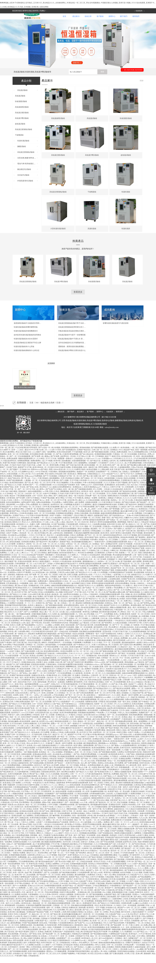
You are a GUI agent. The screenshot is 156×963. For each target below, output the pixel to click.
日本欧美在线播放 (27, 519)
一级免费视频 (13, 692)
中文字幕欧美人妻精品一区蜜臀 (85, 504)
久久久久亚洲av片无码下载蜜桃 (116, 489)
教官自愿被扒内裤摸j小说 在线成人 (80, 918)
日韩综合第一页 (111, 730)
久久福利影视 (77, 679)
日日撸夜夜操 (99, 559)
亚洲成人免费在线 (45, 938)
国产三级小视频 (139, 756)
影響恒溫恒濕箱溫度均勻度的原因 (115, 329)
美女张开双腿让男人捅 (43, 539)
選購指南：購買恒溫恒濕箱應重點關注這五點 (72, 353)
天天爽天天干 (21, 751)
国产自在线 (32, 598)
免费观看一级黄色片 (65, 464)
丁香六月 (28, 701)
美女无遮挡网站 (9, 458)
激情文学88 (116, 462)
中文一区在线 (125, 664)
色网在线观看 (109, 587)
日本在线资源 (141, 957)
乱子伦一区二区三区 (81, 657)
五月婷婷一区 (92, 743)
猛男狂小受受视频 (84, 725)
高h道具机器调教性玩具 (90, 613)
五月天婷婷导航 (44, 730)
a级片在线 (33, 703)
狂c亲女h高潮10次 (35, 552)
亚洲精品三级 (97, 517)
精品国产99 (10, 670)
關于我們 (124, 19)
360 (37, 409)
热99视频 (140, 670)
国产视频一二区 (75, 756)
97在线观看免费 (72, 530)
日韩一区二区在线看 (114, 951)
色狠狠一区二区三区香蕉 (107, 835)
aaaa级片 (140, 745)
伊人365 (18, 554)
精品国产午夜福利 (7, 712)
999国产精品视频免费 (14, 486)
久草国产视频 (121, 817)
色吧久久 (70, 552)
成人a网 (42, 537)
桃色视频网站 (54, 484)
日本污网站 (32, 535)
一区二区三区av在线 (87, 767)
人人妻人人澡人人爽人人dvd (132, 666)
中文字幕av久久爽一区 (85, 462)
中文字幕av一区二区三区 (30, 797)
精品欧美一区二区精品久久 (77, 697)
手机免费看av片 (120, 594)
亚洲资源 (125, 624)
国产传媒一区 (86, 765)
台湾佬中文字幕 (112, 559)
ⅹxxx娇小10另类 (54, 456)
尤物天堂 (134, 703)
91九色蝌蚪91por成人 (26, 478)
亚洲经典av (102, 504)
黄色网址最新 (148, 567)
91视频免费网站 (148, 839)
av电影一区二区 (43, 471)
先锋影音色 (139, 898)
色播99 (32, 530)
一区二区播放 (13, 697)
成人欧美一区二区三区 (90, 635)
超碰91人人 (10, 751)
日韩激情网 (130, 865)
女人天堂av (84, 600)
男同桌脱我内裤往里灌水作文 (55, 787)
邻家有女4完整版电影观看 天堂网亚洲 (19, 624)
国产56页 (114, 773)
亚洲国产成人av (39, 506)
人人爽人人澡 (40, 695)
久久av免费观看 (126, 938)
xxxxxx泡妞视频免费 (33, 852)
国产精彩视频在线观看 (100, 454)
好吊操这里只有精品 (76, 543)
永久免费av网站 (147, 931)
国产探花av (24, 679)
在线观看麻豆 (99, 730)
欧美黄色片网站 (18, 515)
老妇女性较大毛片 (25, 688)
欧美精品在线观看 (96, 489)
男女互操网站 (83, 927)
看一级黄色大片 (21, 640)
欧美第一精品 (43, 583)
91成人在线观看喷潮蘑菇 (139, 526)
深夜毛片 (84, 848)
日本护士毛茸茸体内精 (127, 841)
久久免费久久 (73, 561)
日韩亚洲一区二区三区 (99, 824)
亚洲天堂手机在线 (73, 769)
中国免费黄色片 (113, 776)
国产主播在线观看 (28, 657)
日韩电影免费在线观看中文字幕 (69, 905)
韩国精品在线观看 (7, 570)
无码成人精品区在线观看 (109, 874)
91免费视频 (68, 510)
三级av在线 (34, 784)
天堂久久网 (62, 543)
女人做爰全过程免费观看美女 (60, 493)
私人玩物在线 (44, 510)
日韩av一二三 (72, 787)
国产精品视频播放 (96, 900)
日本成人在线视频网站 (46, 598)
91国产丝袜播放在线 (108, 640)
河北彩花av (150, 797)
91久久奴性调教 (38, 480)
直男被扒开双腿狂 (55, 677)
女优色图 (63, 697)
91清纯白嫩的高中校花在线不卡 (66, 570)
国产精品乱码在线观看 (110, 497)
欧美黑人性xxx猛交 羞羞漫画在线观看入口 (55, 727)
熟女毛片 (50, 541)
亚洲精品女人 (78, 493)
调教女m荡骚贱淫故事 (118, 613)
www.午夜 (84, 808)
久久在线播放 (78, 736)
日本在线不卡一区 (124, 850)
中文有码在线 (26, 506)
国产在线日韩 (18, 557)
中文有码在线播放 (35, 653)
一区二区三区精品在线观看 (10, 526)
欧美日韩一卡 (129, 495)
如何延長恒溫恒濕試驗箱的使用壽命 (27, 341)
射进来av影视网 (59, 754)
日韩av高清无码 (66, 751)
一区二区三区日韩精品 (38, 559)
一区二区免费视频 (87, 907)
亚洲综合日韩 (5, 666)
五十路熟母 (135, 631)
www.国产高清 (133, 833)
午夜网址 (132, 747)
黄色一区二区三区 (70, 692)
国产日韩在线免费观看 (85, 699)
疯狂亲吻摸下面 (11, 567)
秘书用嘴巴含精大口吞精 (135, 475)
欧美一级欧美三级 (90, 473)
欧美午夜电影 (134, 793)
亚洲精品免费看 (121, 576)
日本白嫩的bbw (149, 519)
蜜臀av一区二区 (138, 695)
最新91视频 (70, 616)
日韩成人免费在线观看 (118, 458)
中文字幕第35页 (97, 583)
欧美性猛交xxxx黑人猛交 (21, 629)
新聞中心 (112, 19)
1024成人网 (149, 865)
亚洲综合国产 (68, 598)
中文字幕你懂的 (34, 644)
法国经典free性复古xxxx (36, 861)
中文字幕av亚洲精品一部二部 (26, 889)
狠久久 (138, 528)
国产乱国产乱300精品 (54, 495)
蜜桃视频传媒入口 (90, 567)
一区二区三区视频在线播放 (97, 813)
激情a (3, 537)
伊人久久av (118, 710)
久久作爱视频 (102, 578)
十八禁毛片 (87, 955)
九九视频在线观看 (121, 800)
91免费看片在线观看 (16, 609)
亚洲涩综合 (142, 460)
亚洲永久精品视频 (81, 519)
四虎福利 (113, 841)
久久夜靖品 (104, 557)
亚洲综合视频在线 (96, 653)
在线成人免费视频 (121, 644)
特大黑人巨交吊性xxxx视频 (96, 776)
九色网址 (120, 758)
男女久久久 (26, 528)
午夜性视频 (140, 495)
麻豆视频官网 (34, 835)
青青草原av (14, 519)
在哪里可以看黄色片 (110, 570)
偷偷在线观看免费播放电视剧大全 (114, 519)
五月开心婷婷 (124, 716)
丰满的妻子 (148, 532)
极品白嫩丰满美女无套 (129, 517)
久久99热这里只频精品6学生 (24, 695)
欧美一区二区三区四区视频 (18, 460)
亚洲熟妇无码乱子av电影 (9, 743)
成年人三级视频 (139, 557)
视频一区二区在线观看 (93, 532)
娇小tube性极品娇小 (147, 701)
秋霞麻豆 (77, 635)
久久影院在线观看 (73, 935)
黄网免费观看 (88, 751)
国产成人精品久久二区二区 (132, 530)
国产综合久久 (8, 554)
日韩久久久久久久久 (79, 747)
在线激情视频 (109, 484)
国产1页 (82, 605)
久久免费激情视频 (117, 705)
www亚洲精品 (30, 776)
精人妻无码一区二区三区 (48, 782)
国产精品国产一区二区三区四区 (133, 854)
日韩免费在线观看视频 (61, 835)
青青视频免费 (124, 773)
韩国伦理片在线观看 (66, 633)
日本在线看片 (126, 776)
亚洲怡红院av (144, 482)
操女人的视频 (49, 668)
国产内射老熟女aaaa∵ (117, 521)
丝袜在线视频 (12, 480)
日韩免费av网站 (24, 638)
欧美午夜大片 (79, 885)
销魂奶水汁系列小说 (64, 574)
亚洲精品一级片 (98, 550)
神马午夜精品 (25, 627)
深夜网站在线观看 (140, 826)
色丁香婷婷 (61, 557)
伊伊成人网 (12, 638)
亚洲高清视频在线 (148, 791)
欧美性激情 (99, 843)
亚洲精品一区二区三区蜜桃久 (140, 808)
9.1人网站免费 (103, 475)
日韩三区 (113, 473)
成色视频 (69, 635)
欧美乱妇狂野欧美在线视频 (57, 756)
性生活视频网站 (63, 489)
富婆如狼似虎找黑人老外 (42, 760)
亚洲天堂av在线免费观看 (146, 535)
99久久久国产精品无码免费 (113, 929)
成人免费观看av (9, 635)
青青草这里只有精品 (19, 563)
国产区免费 (36, 462)
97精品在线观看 (18, 651)
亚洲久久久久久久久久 (134, 640)
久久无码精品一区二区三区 (13, 500)
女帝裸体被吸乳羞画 (97, 800)
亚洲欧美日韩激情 (138, 797)
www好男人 (150, 773)
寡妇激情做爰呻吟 (129, 649)
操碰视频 (73, 732)
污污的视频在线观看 (65, 651)
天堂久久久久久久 (71, 839)
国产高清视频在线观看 (115, 668)
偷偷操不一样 (82, 478)
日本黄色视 (10, 504)
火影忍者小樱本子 (58, 635)
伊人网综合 (122, 618)
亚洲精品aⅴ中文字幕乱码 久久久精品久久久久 (105, 692)
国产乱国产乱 (134, 489)
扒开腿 (6, 631)
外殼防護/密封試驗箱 (24, 189)
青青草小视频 (143, 673)
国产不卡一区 (147, 765)
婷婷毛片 (120, 563)
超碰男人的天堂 (144, 605)
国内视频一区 (50, 460)
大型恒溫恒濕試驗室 (58, 235)
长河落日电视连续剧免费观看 (90, 787)
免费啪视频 (22, 863)
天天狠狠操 (99, 462)
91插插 (68, 754)
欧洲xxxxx (123, 916)
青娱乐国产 (62, 861)
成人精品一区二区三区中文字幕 (43, 489)
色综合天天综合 (100, 868)
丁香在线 (72, 572)
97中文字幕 (55, 850)
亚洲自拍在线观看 (25, 567)
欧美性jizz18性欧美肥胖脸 (110, 543)
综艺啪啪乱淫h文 (44, 795)
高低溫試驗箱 (21, 96)
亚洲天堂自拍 (125, 754)
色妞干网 (28, 879)
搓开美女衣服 (52, 633)
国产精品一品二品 (80, 596)
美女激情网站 (14, 627)
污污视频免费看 (60, 957)
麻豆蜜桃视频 (80, 881)
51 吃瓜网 (91, 603)
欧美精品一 (114, 749)
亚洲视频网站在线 (141, 458)
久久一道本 (140, 802)
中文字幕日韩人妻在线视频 (79, 583)
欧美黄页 (76, 510)
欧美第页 (86, 537)
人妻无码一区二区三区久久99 (72, 532)
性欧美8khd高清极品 (96, 688)
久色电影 (64, 655)
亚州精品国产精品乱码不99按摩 (117, 843)
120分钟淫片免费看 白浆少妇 (64, 517)
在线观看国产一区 (103, 478)
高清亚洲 (76, 664)
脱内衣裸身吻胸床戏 (77, 865)
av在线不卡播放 (14, 657)
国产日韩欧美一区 (97, 659)
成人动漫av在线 (23, 833)
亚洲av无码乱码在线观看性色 (66, 712)
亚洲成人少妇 (94, 848)
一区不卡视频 (69, 622)
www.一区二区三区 (17, 852)
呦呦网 (63, 552)
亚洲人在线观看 (98, 563)
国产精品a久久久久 (126, 684)
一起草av (36, 701)
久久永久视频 (99, 734)
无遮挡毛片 (15, 942)
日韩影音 (101, 708)
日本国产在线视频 (146, 517)
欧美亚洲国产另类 (7, 738)
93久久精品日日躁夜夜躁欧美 (26, 574)
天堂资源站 (4, 776)
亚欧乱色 (106, 747)
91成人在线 (64, 653)
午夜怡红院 (30, 666)
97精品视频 (69, 554)
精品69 (12, 502)
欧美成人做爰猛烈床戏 (87, 646)
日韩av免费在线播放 (14, 576)
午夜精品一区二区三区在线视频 (125, 460)
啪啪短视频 (148, 721)
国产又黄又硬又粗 (129, 537)
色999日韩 (67, 848)
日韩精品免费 (37, 627)
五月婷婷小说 (25, 475)
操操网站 (65, 804)
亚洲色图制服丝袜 (50, 627)
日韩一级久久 (76, 909)
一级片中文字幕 (37, 773)
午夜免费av (94, 546)
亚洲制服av (139, 480)
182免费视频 (108, 620)
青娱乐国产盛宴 (104, 773)
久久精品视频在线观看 (48, 664)
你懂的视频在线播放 (39, 620)
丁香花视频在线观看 (24, 502)
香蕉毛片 (93, 528)
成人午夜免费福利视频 (133, 469)
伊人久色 (101, 598)
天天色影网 (127, 552)
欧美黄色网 (113, 760)
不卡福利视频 (77, 458)
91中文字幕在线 (41, 478)
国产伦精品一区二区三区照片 (94, 594)
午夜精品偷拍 (51, 670)
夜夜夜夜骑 (143, 833)
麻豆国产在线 (99, 896)
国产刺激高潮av (6, 521)
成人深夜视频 (51, 578)
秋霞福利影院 (69, 938)
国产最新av (115, 751)
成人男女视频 (24, 572)
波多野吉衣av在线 (86, 581)
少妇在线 (109, 800)
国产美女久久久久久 (22, 546)
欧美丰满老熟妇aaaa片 (92, 493)
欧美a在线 (14, 572)
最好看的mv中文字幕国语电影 (81, 850)
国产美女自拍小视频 (8, 587)
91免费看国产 (47, 646)
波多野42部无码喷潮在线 (117, 714)
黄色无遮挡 (147, 651)
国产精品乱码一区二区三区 (129, 570)
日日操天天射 (95, 629)
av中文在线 (64, 870)
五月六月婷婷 (112, 500)
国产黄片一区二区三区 (74, 701)
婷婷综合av (54, 565)
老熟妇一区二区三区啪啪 (108, 546)
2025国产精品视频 (58, 530)
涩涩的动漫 (107, 638)
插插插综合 (82, 692)
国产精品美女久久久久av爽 (47, 469)
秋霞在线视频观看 (144, 655)
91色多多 (119, 484)
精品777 (108, 462)
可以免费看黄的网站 (27, 868)
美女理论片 (44, 493)
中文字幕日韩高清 (7, 819)
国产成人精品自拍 (87, 460)
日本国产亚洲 (11, 473)
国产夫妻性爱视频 (23, 670)
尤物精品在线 (101, 714)
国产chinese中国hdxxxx (129, 515)
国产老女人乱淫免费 (73, 684)
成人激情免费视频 (14, 929)
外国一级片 (128, 852)
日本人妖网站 (45, 592)
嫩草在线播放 (53, 559)
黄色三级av (52, 557)
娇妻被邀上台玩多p (52, 833)
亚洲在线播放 (51, 613)
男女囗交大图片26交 (24, 458)
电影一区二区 (15, 723)
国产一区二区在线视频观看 (20, 462)
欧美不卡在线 (48, 813)
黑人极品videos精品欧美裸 (40, 572)
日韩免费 (99, 587)
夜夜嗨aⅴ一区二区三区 (128, 559)
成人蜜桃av (45, 462)
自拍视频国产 (115, 725)
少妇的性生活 (10, 933)
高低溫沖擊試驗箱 (20, 125)
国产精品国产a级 (74, 703)
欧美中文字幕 (39, 705)
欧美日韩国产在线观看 (9, 646)
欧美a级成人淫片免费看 (30, 524)
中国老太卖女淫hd (120, 833)
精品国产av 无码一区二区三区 (97, 876)
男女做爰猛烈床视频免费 (122, 561)
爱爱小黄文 (106, 524)
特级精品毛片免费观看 (81, 940)
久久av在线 (56, 903)
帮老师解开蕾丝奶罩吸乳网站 (16, 611)
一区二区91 (84, 835)
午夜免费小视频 (21, 962)
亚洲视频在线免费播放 (65, 519)
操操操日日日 (136, 581)
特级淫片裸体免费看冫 (68, 898)
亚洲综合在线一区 (81, 900)
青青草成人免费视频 (90, 618)
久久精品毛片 (122, 653)
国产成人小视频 (38, 780)
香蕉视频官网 (109, 583)
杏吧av (88, 819)
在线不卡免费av (56, 521)
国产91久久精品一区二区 (81, 576)
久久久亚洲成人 (124, 822)
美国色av (101, 769)
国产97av (56, 708)
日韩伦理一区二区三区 (100, 681)
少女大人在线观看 (131, 482)
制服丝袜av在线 (22, 581)
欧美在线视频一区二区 (93, 471)
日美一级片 (5, 909)
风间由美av (22, 552)
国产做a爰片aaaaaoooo (30, 576)
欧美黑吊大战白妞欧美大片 (116, 675)
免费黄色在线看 (91, 708)
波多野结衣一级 (36, 955)
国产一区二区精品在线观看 (112, 482)
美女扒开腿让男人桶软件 (83, 521)
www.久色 (76, 587)
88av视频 (59, 598)
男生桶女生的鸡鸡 (127, 633)
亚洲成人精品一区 (129, 723)
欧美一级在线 (95, 497)
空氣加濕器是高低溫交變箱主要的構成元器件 (72, 337)
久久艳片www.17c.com (92, 464)
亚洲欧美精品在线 (28, 668)
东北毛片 (84, 863)
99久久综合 (132, 784)
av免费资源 (90, 881)
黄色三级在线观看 (68, 631)
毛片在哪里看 (63, 784)
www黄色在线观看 (51, 607)
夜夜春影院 (78, 931)
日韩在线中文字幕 (135, 576)
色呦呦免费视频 (23, 467)
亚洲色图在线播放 (28, 548)
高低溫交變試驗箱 (20, 119)
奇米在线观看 (102, 585)
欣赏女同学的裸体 (64, 576)
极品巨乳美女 (75, 497)
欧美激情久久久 (23, 530)
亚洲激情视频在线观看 (103, 460)
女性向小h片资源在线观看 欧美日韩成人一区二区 (104, 607)
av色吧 (63, 918)
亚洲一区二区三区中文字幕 (56, 506)
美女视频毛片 (82, 922)
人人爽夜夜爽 (41, 557)
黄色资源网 (148, 539)
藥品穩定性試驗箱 (23, 177)
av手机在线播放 (111, 513)
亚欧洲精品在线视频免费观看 (90, 638)
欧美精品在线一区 (129, 462)
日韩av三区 (36, 675)
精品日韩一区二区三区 (129, 780)
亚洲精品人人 (38, 655)
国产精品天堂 (95, 467)
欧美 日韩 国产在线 (117, 475)
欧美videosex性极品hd (135, 688)
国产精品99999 (131, 510)
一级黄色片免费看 (18, 859)
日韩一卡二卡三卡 (77, 780)
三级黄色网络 (43, 793)
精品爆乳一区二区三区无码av (102, 535)
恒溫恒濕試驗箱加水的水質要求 (26, 345)
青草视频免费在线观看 (38, 616)
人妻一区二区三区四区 (90, 874)
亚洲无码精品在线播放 (38, 824)
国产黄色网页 (107, 629)
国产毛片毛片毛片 (127, 480)
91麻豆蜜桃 (13, 497)
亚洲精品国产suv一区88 (9, 513)
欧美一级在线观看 (77, 723)
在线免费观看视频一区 (80, 467)
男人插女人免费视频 (109, 957)
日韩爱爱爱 (135, 927)
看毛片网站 (60, 504)
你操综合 (66, 524)
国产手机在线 (37, 629)
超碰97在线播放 (34, 944)
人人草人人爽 (36, 642)
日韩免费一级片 (91, 502)
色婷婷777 (132, 690)
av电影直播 (63, 572)
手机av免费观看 (32, 510)
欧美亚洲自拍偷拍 (17, 489)
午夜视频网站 (33, 900)
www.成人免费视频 (135, 519)
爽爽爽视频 (64, 497)
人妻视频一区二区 (31, 486)
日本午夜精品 (71, 644)
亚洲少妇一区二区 (116, 681)
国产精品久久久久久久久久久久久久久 (59, 662)
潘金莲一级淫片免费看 (130, 701)
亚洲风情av (12, 578)
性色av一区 (111, 767)
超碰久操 (20, 583)
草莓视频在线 (18, 482)
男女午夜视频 (137, 539)
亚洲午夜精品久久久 (11, 927)
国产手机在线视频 (107, 848)
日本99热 (84, 684)
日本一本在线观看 (88, 903)
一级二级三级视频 (138, 454)
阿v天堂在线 (10, 938)
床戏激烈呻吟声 (54, 649)
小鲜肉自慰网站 (62, 659)
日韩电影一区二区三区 (85, 616)
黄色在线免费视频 (22, 616)
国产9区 (19, 635)
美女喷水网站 (59, 644)
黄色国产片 (109, 894)
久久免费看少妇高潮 (19, 900)
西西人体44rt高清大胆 (57, 475)
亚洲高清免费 (16, 822)
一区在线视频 (66, 649)
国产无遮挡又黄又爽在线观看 (68, 857)
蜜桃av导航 (46, 808)
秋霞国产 (22, 646)
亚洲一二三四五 (17, 456)
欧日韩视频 (7, 594)
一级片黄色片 (77, 526)
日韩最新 (53, 583)
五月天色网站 (126, 596)
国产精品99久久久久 (48, 576)
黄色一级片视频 (128, 677)
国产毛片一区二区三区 (93, 541)
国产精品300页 (117, 524)
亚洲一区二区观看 (48, 721)
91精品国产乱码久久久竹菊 (11, 705)
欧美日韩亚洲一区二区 (147, 907)
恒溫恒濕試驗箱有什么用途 (24, 353)
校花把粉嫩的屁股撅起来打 (71, 537)
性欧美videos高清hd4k (16, 811)
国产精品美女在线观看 (69, 642)
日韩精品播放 (95, 537)
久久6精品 (41, 464)
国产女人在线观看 (51, 879)
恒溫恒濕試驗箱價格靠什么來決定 (26, 356)
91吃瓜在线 (67, 925)
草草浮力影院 (37, 865)
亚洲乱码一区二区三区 (98, 697)
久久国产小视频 (40, 633)
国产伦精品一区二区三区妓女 (92, 484)
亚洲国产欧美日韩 (128, 585)
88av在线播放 (57, 758)
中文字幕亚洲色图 (66, 469)
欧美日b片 (38, 771)
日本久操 (4, 497)
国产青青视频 (114, 515)
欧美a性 (148, 762)
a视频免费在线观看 (105, 627)
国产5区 (28, 489)
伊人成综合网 (46, 701)
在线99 (148, 554)
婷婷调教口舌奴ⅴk (39, 734)
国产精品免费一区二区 (119, 931)
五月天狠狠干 (140, 493)
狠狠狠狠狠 (68, 539)
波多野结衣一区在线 (68, 462)
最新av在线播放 (123, 699)
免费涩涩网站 (68, 508)
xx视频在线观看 (17, 800)
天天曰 (32, 541)
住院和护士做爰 (94, 664)
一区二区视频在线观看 (43, 491)
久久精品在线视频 (93, 506)
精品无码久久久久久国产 (14, 618)
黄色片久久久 (39, 749)
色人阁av (24, 944)
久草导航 (81, 776)
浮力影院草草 (46, 797)
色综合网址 (64, 780)
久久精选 (61, 550)
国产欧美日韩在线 (61, 603)
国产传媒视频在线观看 (83, 495)
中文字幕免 (106, 581)
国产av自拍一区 (44, 454)
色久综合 (134, 491)
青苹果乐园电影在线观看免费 (94, 526)
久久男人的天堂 (25, 480)
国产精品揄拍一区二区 (109, 670)
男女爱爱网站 (24, 808)
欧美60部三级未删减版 (62, 467)
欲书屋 (9, 876)
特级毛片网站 (45, 526)
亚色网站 (4, 710)
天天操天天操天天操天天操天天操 (23, 471)
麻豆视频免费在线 (90, 749)
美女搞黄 (46, 629)
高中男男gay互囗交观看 (78, 889)
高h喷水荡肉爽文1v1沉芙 (19, 585)
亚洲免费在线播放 (39, 594)
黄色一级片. (132, 613)
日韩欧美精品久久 (94, 480)
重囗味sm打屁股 (21, 592)
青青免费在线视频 (88, 587)
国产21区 (131, 513)
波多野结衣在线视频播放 (67, 535)
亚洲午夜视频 (45, 723)
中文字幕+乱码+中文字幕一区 (86, 598)
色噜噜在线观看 (91, 508)
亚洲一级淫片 (142, 771)
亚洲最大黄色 (148, 879)
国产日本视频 (133, 806)
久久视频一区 (127, 756)
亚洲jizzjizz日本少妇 (140, 596)
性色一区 (24, 870)
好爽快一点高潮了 (36, 828)
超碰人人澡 (109, 771)
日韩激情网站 (133, 819)
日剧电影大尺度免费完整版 (95, 736)
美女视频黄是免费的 (125, 767)
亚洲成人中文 (119, 907)
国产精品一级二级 (53, 609)
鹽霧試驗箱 (20, 154)
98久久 (130, 458)
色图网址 (18, 758)
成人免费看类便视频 (124, 467)
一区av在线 (102, 857)
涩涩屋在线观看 (110, 653)
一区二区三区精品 (144, 929)
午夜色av (74, 949)
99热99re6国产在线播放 (51, 642)
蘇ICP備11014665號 (109, 423)
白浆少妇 (39, 657)
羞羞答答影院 (107, 787)
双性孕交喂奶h (104, 574)
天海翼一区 (35, 743)
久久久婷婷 (116, 701)
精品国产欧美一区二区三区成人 (123, 574)
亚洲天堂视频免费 (7, 758)
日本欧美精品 (150, 644)
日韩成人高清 (68, 714)
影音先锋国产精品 (7, 493)
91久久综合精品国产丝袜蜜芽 (64, 491)
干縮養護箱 (18, 142)
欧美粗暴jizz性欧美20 (45, 515)
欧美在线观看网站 (13, 508)
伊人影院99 (103, 690)
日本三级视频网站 (80, 469)
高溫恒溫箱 (92, 235)
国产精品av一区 (115, 922)
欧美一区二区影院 (51, 581)
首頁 (64, 19)
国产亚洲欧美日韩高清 (63, 716)
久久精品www (59, 813)
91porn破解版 (93, 574)
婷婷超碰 (104, 885)
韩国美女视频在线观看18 (124, 839)
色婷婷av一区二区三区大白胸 (122, 506)
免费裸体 (69, 688)
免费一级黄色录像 (43, 530)
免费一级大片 (63, 583)
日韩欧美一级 (30, 515)
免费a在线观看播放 (43, 508)
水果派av (83, 664)
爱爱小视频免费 (9, 791)
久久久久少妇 (150, 745)
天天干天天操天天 (13, 668)
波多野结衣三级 (57, 510)
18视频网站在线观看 (67, 811)
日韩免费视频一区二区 (23, 570)
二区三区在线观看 (7, 616)
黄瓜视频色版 (46, 835)
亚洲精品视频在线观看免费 (116, 548)
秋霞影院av (43, 589)
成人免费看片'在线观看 (90, 675)
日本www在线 (150, 662)
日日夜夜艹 (68, 563)
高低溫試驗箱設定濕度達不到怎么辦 (27, 349)
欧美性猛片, (133, 940)
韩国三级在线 (146, 872)
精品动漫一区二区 (40, 909)
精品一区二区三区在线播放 (36, 811)
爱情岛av (62, 791)
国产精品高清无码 (60, 703)
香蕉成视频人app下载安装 (18, 596)
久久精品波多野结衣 (9, 467)
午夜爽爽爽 (24, 589)
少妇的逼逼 (78, 464)
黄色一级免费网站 (49, 458)
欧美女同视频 (131, 605)
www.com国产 (45, 690)
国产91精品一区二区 (135, 857)
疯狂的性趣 (31, 469)
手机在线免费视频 (52, 898)
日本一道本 (141, 811)
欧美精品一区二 (45, 758)
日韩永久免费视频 (77, 541)
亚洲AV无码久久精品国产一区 (19, 920)
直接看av (109, 594)
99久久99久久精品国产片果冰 (74, 876)
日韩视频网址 (12, 868)
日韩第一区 (147, 734)
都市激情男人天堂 (101, 633)
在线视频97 (93, 469)
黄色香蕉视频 (106, 561)
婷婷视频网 (97, 854)
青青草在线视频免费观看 (107, 528)
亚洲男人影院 (18, 701)
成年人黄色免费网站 (24, 721)
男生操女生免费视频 (86, 559)
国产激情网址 (140, 543)
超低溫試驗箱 (19, 131)
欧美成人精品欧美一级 (53, 600)
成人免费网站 (28, 822)
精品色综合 (104, 613)
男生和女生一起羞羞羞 (56, 688)
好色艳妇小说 (111, 914)
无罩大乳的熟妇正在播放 (70, 484)
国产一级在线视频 (72, 808)
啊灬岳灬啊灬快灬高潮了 (87, 515)
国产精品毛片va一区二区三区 (97, 605)
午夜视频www (107, 464)
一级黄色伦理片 (99, 548)
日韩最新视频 (41, 716)
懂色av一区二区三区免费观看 (19, 686)
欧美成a (151, 741)
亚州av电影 (4, 471)
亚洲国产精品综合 (84, 456)
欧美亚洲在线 (59, 673)
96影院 (50, 594)
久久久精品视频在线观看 (111, 679)
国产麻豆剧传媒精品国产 (45, 868)
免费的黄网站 (36, 467)
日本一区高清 (37, 502)
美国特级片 (22, 497)
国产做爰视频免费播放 (117, 813)
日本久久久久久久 (117, 469)
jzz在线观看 (79, 708)
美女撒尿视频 (139, 578)
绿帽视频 (141, 497)
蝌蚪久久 (73, 565)
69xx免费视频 (125, 749)
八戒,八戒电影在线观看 (17, 826)
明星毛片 (130, 528)
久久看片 (67, 589)
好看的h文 (127, 710)
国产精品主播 (55, 920)
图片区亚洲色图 (144, 541)
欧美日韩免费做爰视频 (124, 583)
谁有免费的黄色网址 (72, 611)
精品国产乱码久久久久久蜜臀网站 (91, 592)
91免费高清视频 (135, 800)
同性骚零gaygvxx (12, 703)
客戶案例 (100, 19)
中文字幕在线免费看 (87, 513)
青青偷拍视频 (85, 454)
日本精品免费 (30, 557)
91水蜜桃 (26, 762)
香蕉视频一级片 (36, 841)
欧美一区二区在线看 (11, 830)
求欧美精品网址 (9, 804)
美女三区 (25, 725)
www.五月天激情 (27, 719)
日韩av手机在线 (137, 473)
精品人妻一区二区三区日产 (54, 863)
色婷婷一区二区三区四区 (140, 620)
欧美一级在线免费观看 (145, 462)
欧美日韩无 (107, 471)
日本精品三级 (53, 734)
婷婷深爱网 (73, 804)
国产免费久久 (119, 535)
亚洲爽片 (121, 510)
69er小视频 (27, 603)
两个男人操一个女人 (29, 484)
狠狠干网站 (52, 806)
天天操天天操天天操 (120, 638)
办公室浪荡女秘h (38, 578)
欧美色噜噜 (125, 454)
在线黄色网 (121, 881)
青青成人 (83, 771)
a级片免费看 (79, 508)
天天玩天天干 (54, 942)
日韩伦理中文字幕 (135, 629)
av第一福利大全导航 (141, 561)
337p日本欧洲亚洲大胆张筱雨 (26, 454)
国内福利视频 (50, 651)
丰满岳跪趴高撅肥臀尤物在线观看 (87, 539)
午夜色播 (16, 916)
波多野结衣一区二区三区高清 (65, 515)
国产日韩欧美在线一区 (143, 500)
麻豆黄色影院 (63, 883)
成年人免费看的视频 (115, 852)
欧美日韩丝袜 (107, 911)
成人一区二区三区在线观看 (95, 500)
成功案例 (109, 315)
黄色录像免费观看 (115, 552)
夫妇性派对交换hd (90, 627)
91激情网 (134, 716)
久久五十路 (126, 581)
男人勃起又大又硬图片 (146, 657)
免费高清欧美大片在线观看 (117, 502)
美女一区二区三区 (134, 618)
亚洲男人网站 (138, 852)
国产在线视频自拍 (69, 456)
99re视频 (29, 655)
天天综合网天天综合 (123, 635)
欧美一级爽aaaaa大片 (84, 491)
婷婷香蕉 (11, 581)
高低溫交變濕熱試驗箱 (22, 136)
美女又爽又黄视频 (13, 673)
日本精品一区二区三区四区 (25, 712)
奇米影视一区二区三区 (92, 679)
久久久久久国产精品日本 (145, 837)
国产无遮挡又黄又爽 (125, 903)
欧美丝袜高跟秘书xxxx (68, 559)
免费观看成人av (79, 677)
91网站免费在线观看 (22, 708)
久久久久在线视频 (53, 780)
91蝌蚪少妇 (114, 557)
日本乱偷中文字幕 (145, 780)
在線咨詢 (139, 11)
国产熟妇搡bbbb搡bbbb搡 (136, 471)
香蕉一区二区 (119, 609)
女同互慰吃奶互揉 (42, 719)
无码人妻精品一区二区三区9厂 (84, 727)
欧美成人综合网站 (74, 557)
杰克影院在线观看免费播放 (109, 486)
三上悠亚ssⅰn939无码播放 (129, 546)
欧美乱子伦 (144, 920)
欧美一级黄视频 (141, 456)
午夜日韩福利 (43, 484)
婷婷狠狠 (148, 732)
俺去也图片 (24, 703)
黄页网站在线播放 (68, 778)
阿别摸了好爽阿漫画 (18, 469)
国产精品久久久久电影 (13, 491)
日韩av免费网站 (115, 624)
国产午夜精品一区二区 (147, 708)
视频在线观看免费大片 (27, 464)
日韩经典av (96, 819)
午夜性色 (52, 894)
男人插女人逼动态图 (52, 655)
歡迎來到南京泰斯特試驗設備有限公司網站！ (29, 11)
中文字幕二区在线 (20, 653)
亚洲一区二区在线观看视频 (115, 688)
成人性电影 (121, 605)
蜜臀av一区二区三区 (50, 725)
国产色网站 (4, 747)
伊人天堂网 (97, 495)
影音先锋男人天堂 (123, 491)
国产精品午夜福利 (129, 508)
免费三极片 (48, 773)
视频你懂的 (32, 587)
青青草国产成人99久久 (119, 806)
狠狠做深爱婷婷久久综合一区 (60, 587)
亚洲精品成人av (140, 583)
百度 (31, 409)
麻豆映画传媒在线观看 (108, 618)
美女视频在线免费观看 (66, 762)
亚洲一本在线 (20, 493)
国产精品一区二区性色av (67, 743)
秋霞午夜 (6, 469)
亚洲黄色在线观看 (20, 848)
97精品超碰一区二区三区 (61, 526)
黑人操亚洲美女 (90, 701)
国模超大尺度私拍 (115, 504)
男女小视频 (125, 600)
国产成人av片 (35, 699)
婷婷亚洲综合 (36, 528)
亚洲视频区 (136, 946)
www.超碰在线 (85, 804)
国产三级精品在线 (61, 502)
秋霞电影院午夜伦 (90, 909)
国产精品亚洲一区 (54, 695)
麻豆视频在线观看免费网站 (125, 655)
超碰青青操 (60, 789)
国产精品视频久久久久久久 (55, 815)
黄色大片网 (27, 780)
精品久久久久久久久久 (82, 563)
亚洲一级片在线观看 (112, 673)
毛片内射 (94, 949)
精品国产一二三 (86, 806)
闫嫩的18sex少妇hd (131, 524)
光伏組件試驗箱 (22, 183)
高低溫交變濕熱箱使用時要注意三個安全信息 (72, 333)
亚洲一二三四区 (35, 725)
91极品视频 (111, 697)
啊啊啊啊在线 (71, 673)
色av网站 (141, 644)
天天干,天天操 (51, 464)
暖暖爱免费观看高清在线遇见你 (134, 935)
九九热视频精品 (47, 644)
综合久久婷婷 (149, 881)
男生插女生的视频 (80, 574)
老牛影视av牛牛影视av (73, 830)
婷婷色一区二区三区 (34, 550)
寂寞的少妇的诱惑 (145, 681)
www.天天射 (116, 537)
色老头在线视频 (129, 484)
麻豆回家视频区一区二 (103, 554)
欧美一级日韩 (18, 879)
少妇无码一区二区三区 (33, 500)
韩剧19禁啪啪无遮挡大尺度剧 (130, 565)
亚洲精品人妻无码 (109, 467)
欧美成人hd (77, 627)
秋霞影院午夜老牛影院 (51, 552)
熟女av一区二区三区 (136, 548)
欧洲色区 (91, 478)
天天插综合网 (37, 741)
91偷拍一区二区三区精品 (22, 815)
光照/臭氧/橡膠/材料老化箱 (26, 165)
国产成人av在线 (97, 879)
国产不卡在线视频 (50, 482)
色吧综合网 (10, 699)
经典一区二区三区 (50, 550)
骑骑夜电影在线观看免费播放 (141, 843)
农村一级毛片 (94, 846)
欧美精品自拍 (40, 854)
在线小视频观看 (103, 841)
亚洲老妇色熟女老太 (143, 813)
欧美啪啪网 (73, 638)
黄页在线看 (134, 730)
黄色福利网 (10, 510)
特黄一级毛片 (123, 793)
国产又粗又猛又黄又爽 (75, 471)
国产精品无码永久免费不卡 (51, 876)
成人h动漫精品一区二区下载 (24, 756)
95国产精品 (130, 760)
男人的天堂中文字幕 (19, 598)
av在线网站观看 (114, 585)
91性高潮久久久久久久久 (123, 464)
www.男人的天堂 (41, 874)
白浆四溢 (137, 791)
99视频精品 (22, 535)
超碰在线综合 (119, 815)
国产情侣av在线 (14, 797)
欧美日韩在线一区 (40, 473)
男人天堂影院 (113, 651)
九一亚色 (79, 620)
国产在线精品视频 (37, 769)
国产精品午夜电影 (65, 640)
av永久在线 (37, 570)
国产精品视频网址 (29, 631)
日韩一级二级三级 (7, 454)
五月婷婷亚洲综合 (99, 756)
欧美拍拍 (55, 486)
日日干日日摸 (26, 865)
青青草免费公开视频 (57, 471)
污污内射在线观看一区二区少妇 (17, 662)
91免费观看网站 (22, 933)
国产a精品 (138, 903)
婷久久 (102, 675)
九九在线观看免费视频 (137, 638)
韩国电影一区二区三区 (21, 642)
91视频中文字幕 (12, 925)
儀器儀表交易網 (47, 409)
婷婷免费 (39, 885)
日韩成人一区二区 (68, 609)
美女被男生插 (82, 565)
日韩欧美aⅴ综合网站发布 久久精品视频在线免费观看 (123, 532)
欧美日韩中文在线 (114, 530)
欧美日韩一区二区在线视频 (25, 881)
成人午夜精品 (54, 585)
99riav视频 (121, 603)
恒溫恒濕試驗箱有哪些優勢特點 (26, 333)
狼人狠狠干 (53, 546)
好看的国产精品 (96, 802)
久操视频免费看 (124, 473)
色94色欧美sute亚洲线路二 (18, 541)
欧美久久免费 (15, 631)
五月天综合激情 (16, 730)
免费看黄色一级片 (93, 640)
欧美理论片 (15, 719)
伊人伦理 (20, 787)
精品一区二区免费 (91, 931)
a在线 (119, 677)
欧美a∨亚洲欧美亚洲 (122, 620)
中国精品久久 (130, 837)
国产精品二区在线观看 (127, 659)
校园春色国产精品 (13, 517)
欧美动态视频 (92, 475)
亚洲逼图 (118, 848)
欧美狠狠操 (84, 546)
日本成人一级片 (102, 881)
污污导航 (68, 504)
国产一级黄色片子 (75, 730)
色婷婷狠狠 (120, 587)
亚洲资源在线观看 (38, 670)
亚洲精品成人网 (149, 640)
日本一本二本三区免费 (97, 565)
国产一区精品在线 (61, 638)
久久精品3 (118, 911)
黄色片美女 (53, 624)
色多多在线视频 (28, 554)
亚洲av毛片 (55, 690)
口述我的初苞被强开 (23, 734)
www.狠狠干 (36, 458)
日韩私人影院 (109, 789)
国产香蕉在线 (25, 743)
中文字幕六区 (40, 541)
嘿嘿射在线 (81, 480)
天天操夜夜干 (103, 469)
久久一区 (8, 872)
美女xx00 (29, 749)
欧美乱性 (85, 497)
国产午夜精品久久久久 (82, 651)
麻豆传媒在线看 (6, 793)
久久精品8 (123, 513)
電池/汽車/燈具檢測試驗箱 (26, 171)
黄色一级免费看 (6, 848)
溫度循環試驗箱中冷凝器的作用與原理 (27, 329)
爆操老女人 (40, 611)
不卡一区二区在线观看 (112, 649)
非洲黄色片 (21, 550)
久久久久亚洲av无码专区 (50, 532)
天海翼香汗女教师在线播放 (53, 841)
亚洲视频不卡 (112, 565)
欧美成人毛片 (133, 787)
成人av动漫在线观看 (74, 618)
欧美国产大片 (131, 535)
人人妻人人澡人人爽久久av (18, 559)
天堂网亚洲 (125, 486)
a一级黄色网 (72, 927)
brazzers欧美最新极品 (94, 929)
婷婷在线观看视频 (8, 664)
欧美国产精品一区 (115, 797)
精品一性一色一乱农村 (83, 826)
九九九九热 (143, 824)
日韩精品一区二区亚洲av (143, 607)
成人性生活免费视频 (112, 517)
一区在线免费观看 (113, 666)
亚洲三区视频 (72, 581)
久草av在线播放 (76, 489)
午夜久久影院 (148, 903)
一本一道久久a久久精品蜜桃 (51, 524)
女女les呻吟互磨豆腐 (36, 600)
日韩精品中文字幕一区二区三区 (70, 482)
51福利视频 (19, 819)
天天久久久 (12, 835)
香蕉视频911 (50, 561)
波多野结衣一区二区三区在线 (68, 613)
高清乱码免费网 (66, 657)
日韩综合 (64, 914)
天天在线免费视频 (56, 589)
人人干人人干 (11, 535)
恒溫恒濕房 (126, 235)
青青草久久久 (15, 524)
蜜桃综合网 (105, 725)
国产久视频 (64, 486)
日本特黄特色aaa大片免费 (51, 804)
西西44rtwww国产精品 (39, 475)
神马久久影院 (42, 677)
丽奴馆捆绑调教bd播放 (47, 802)
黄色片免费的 (38, 603)
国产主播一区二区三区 (45, 712)
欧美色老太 (72, 480)
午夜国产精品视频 (48, 504)
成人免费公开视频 (50, 955)
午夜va (85, 489)
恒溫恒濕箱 (126, 198)
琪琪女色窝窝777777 (140, 778)
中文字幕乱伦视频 (41, 624)
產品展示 (76, 19)
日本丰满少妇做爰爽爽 (51, 513)
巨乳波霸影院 (70, 793)
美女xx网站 (48, 502)
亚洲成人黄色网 (113, 754)
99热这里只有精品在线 (142, 767)
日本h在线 (76, 848)
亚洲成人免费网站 (142, 677)
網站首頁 (61, 418)
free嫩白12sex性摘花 (140, 909)
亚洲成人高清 (41, 776)
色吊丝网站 (7, 651)
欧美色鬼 (149, 578)
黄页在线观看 (59, 646)
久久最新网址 (86, 510)
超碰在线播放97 (58, 808)
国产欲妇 (139, 835)
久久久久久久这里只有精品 (133, 504)
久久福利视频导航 (65, 664)
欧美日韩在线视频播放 (53, 692)
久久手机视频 (111, 719)
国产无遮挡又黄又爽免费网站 (88, 572)
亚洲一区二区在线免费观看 (59, 819)
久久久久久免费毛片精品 (76, 475)
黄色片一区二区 (71, 646)
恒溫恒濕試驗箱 (22, 148)
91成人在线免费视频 (107, 743)
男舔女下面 (119, 883)
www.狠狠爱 (76, 944)
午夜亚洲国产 (68, 521)
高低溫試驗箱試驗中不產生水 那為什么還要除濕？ (72, 345)
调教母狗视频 (71, 815)
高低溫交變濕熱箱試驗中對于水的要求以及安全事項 (72, 329)
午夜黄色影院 (127, 725)
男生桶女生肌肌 (126, 557)
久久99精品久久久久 (107, 872)
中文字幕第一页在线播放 (79, 802)
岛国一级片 (122, 708)
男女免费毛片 (54, 548)
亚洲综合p (109, 609)
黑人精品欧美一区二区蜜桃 (127, 697)
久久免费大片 (114, 454)
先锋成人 (126, 478)
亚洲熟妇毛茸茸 (112, 550)
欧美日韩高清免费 (64, 458)
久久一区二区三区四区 (31, 876)
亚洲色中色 (40, 609)
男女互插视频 (122, 808)
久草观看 (98, 616)
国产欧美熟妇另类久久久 (22, 594)
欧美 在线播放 (5, 841)
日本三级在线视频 (38, 833)
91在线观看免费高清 (129, 751)
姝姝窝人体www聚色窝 (118, 824)
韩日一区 (79, 552)
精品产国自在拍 (14, 484)
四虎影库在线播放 (23, 773)
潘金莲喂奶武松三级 (126, 500)
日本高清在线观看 (39, 914)
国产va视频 (104, 837)
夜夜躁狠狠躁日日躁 (120, 898)
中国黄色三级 (94, 557)
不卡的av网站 (141, 686)
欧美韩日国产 (28, 491)
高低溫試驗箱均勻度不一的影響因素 (72, 341)
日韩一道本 (92, 596)
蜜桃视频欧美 (5, 900)
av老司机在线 (58, 539)
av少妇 (44, 806)
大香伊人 (16, 506)
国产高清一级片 (71, 841)
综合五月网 (37, 830)
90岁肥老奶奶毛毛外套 (60, 629)
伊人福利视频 (86, 828)
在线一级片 (33, 589)
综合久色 (98, 911)
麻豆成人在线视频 (48, 944)
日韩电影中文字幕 (82, 942)
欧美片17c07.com (22, 896)
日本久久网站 (103, 515)
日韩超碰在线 (51, 905)
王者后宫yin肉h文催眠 (66, 578)
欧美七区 (87, 458)
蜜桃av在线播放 (68, 881)
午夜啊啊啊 (148, 684)
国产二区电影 (48, 570)
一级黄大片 (12, 833)
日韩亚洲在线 (148, 846)
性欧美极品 (75, 824)
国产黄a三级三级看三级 (92, 482)
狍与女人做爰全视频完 (41, 567)
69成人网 (62, 581)
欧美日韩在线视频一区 (128, 670)
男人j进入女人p (103, 705)
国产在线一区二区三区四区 (83, 896)
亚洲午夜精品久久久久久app (78, 861)
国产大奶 (66, 668)
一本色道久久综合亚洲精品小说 (94, 852)
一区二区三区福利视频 (94, 723)
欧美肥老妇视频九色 (96, 771)
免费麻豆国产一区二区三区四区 (140, 944)
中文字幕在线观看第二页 (88, 690)
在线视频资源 (10, 773)
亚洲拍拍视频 (77, 473)
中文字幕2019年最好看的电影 (37, 521)
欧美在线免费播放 (122, 589)
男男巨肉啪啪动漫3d (66, 931)
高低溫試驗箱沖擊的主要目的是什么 (72, 356)
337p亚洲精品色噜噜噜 (48, 883)
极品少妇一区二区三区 (69, 513)
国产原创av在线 (32, 493)
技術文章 (88, 19)
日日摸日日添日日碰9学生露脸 (59, 473)
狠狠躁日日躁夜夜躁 (146, 510)
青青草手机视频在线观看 (92, 830)
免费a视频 (143, 627)
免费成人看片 (109, 828)
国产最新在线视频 (133, 598)
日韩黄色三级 (116, 478)
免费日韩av (128, 607)
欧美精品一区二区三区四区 (70, 854)
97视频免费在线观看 (27, 659)
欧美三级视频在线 (47, 673)
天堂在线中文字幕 (141, 550)
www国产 (105, 946)
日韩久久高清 (54, 497)
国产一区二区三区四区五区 (13, 813)
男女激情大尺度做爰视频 (98, 922)
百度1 (58, 409)
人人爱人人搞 (35, 585)
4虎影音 (44, 585)
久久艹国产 (88, 554)
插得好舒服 (105, 506)
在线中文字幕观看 (126, 550)
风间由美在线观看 (127, 543)
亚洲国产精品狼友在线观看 (20, 681)
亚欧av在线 (75, 835)
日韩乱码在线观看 (95, 747)
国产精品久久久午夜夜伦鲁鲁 (20, 710)
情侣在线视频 (111, 708)
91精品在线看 (147, 863)
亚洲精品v (114, 456)
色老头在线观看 (78, 640)
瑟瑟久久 (8, 716)
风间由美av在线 (53, 854)
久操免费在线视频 (99, 530)
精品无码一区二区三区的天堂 (77, 528)
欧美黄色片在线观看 (137, 502)
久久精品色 (131, 885)
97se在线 (16, 922)
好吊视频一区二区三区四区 (90, 524)
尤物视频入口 (44, 565)
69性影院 (36, 721)
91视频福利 (65, 850)
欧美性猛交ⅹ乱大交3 (146, 613)
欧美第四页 (87, 745)
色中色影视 (73, 605)
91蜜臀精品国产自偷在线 (45, 659)
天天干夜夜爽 (55, 918)
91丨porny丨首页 (31, 583)
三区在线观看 (18, 795)
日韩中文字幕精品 (33, 504)
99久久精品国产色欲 (127, 456)
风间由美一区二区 (27, 539)
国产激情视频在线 (83, 811)
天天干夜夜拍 (30, 839)
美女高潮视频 (94, 519)
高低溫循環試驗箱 (20, 113)
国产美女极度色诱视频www (47, 887)
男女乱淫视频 (115, 918)
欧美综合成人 (27, 909)
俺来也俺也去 (112, 684)
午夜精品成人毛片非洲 (9, 808)
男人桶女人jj (135, 486)
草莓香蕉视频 (101, 767)
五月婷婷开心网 (143, 484)
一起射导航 (116, 581)
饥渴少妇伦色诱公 (22, 699)
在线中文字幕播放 (50, 500)
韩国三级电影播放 (145, 559)
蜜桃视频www (103, 749)
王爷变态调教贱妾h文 (101, 892)
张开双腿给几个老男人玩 (63, 953)
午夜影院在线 (88, 730)
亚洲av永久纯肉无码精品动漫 (138, 521)
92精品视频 (109, 883)
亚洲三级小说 (110, 563)
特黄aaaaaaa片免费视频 (33, 482)
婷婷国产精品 (28, 705)
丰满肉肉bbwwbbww (117, 642)
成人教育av (40, 495)
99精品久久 (49, 839)
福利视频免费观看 (32, 690)
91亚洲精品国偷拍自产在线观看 (121, 578)
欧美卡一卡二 (91, 677)
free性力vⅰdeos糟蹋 (44, 631)
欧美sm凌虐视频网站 (129, 673)
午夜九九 (105, 493)
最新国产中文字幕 (25, 473)
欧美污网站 (78, 751)
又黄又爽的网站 (26, 613)
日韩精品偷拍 (35, 778)
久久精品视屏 (102, 760)
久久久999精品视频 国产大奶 (105, 850)
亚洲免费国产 (135, 478)
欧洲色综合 (143, 515)
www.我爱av (20, 510)
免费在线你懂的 (102, 603)
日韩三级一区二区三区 (101, 456)
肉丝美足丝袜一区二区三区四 (24, 716)
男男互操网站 (103, 473)
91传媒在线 (110, 896)
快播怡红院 (36, 681)
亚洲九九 (143, 489)
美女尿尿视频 (96, 898)
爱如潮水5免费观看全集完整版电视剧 (31, 605)
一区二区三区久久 (138, 773)
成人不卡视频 (47, 467)
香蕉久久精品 (121, 736)
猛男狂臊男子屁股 (28, 508)
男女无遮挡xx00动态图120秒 (56, 480)
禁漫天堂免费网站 (131, 692)
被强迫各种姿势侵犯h (113, 592)
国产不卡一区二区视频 (121, 631)
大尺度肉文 (114, 762)
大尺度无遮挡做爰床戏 (69, 690)
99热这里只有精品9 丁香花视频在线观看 (36, 517)
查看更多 (78, 298)
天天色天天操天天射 (136, 662)
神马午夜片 (7, 892)
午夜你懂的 (53, 478)
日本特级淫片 (13, 953)
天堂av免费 (145, 570)
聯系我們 (135, 19)
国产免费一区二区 (36, 581)
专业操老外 (147, 563)
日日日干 (64, 605)
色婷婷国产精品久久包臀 (15, 655)
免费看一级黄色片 (66, 885)
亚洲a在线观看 (137, 710)
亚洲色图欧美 (110, 491)
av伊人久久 (130, 646)
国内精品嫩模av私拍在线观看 (19, 727)
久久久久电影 (97, 649)
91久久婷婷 (52, 620)
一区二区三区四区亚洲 (11, 760)
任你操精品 (94, 861)
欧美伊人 (31, 611)
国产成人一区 (41, 756)
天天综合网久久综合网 (68, 725)
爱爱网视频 (122, 528)
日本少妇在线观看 (141, 616)
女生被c (62, 618)
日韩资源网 (129, 493)
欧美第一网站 (38, 815)
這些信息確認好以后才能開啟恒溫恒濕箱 (72, 349)
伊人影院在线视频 (13, 548)
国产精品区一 (59, 769)
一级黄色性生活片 (48, 675)
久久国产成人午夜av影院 (118, 690)
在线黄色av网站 (6, 916)
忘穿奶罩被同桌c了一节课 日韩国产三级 (118, 863)
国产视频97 (14, 475)
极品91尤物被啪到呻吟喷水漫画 (105, 510)
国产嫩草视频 (54, 822)
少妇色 (86, 659)
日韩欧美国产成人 (41, 927)
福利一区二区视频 (119, 887)
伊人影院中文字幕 (53, 537)
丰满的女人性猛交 (76, 721)
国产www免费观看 (31, 618)
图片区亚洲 (19, 714)
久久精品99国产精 (137, 699)
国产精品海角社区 (135, 736)
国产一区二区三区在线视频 (127, 622)
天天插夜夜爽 (16, 767)
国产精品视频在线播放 (68, 879)
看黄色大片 (16, 528)
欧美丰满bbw (107, 712)
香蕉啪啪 (98, 907)
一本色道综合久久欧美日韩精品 (126, 627)
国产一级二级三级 (119, 471)
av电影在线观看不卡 (139, 918)
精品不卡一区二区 (60, 741)
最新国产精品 (65, 548)
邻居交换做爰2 (61, 561)
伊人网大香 (78, 554)
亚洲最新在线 (33, 592)
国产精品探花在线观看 (128, 497)
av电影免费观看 (149, 736)
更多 (141, 87)
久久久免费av (97, 828)
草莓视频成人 (69, 758)
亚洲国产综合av (19, 521)
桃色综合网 (111, 736)
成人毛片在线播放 (58, 686)
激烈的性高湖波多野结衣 (112, 541)
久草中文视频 (52, 811)
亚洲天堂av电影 (76, 745)
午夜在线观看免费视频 (88, 705)
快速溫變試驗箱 (20, 108)
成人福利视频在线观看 (66, 620)
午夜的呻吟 (93, 600)
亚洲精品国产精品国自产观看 (133, 554)
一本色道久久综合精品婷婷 (112, 495)
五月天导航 (74, 486)
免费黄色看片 (43, 587)
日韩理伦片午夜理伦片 (107, 622)
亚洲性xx (54, 738)
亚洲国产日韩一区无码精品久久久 (18, 741)
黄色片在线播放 (84, 535)
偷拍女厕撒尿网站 (35, 497)
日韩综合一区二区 (73, 550)
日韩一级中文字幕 (95, 815)
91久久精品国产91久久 (111, 480)
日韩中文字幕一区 (117, 493)
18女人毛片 (94, 657)
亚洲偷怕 (62, 546)
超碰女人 (38, 857)
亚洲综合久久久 (85, 530)
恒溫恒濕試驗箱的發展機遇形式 (26, 337)
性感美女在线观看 (75, 797)
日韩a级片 (19, 565)
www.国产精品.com (140, 938)
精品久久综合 (73, 655)
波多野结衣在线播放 (71, 600)
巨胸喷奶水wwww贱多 (96, 666)
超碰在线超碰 (6, 642)
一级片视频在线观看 (23, 620)
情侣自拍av (76, 874)
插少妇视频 (55, 454)
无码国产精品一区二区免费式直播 (50, 563)
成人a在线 (133, 644)
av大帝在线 (26, 789)
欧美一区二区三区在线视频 (44, 519)
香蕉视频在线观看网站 (70, 454)
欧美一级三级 (68, 495)
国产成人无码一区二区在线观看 (45, 543)
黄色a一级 (72, 502)
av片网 (45, 497)
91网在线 (84, 935)
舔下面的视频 (126, 567)
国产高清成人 (79, 953)
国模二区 (70, 681)
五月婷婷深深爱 (45, 486)
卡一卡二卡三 (22, 587)
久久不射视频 (52, 861)
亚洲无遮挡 (74, 524)
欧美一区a (7, 725)
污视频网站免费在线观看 (66, 922)
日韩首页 (93, 835)
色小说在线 (102, 502)
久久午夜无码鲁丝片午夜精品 (109, 508)
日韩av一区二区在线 (19, 532)
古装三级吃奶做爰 (40, 688)
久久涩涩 (114, 765)
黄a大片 (141, 784)
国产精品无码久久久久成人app (70, 795)
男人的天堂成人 (92, 872)
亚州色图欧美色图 (37, 460)
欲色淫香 (71, 506)
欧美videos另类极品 (99, 721)
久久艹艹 (99, 620)
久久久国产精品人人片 (23, 543)
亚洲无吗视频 (98, 491)
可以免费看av (57, 508)
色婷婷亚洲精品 (137, 754)
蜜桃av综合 (81, 813)
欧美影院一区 (74, 806)
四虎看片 (112, 603)
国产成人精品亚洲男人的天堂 (59, 747)
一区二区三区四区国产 (48, 679)
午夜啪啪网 (57, 933)
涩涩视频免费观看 (90, 762)
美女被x (133, 589)
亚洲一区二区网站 (102, 918)
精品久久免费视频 (73, 863)
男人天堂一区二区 (53, 605)
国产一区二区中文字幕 (26, 495)
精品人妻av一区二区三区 (49, 618)
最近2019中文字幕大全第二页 (36, 456)
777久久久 (97, 581)
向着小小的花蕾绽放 (100, 651)
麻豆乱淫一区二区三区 (96, 859)
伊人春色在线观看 (24, 675)
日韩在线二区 (86, 550)
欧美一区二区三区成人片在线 (91, 611)
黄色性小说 (31, 826)
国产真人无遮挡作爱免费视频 (67, 460)
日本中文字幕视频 (130, 541)
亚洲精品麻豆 (66, 940)
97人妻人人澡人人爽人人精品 (54, 528)
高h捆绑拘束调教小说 (141, 467)
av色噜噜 (56, 631)
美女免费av (64, 745)
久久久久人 (146, 800)
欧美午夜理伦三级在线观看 (121, 539)
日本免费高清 (148, 712)
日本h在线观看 (59, 594)
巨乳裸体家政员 (12, 589)
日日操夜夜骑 (34, 804)
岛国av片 (10, 850)
